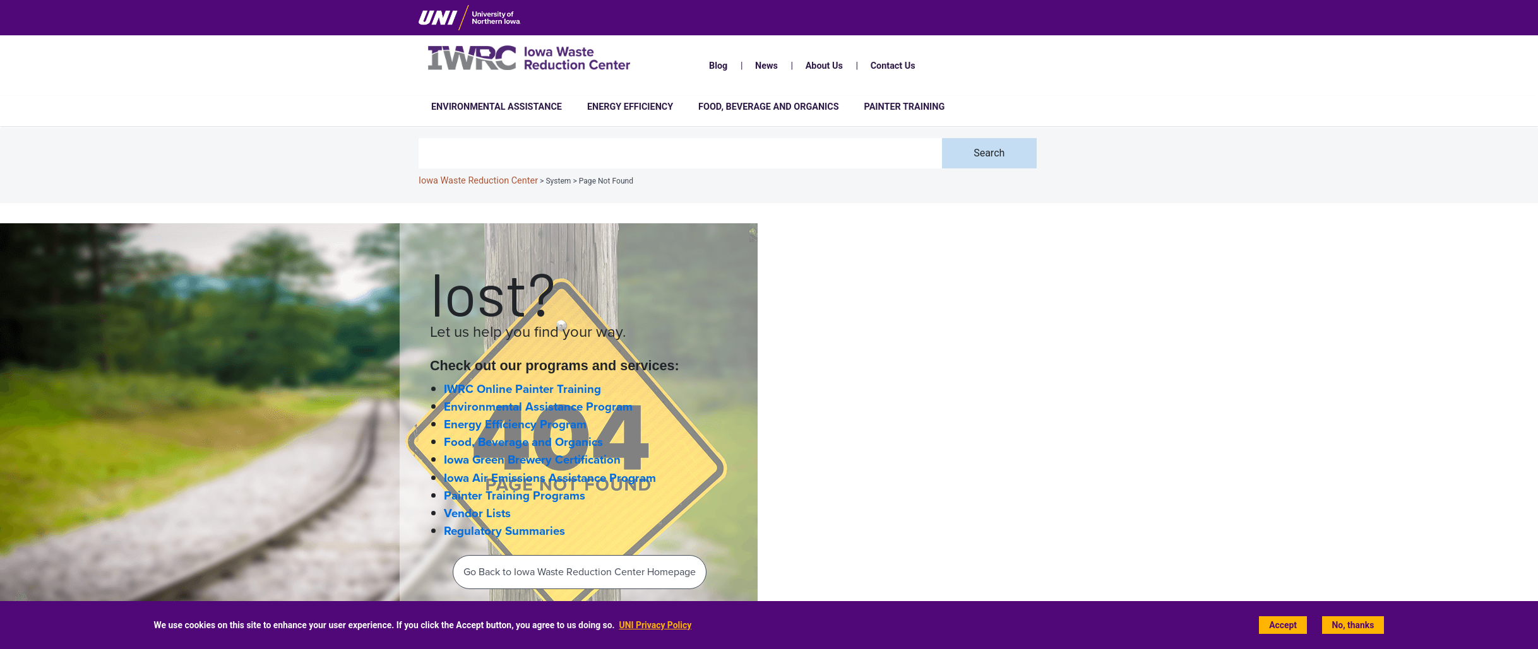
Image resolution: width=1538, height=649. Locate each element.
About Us (824, 66)
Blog (718, 66)
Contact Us (893, 66)
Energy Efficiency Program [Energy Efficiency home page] (515, 424)
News (766, 66)
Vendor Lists (477, 513)
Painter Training (904, 107)
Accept (1283, 625)
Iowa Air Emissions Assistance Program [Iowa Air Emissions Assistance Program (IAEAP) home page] (550, 478)
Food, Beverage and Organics (768, 107)
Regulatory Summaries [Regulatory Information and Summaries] (504, 531)
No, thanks (1353, 625)
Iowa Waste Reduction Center (478, 180)
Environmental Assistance (496, 107)
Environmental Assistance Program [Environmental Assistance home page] (538, 407)
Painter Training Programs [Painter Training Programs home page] (514, 496)
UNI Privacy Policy (655, 625)
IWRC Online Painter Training (522, 389)
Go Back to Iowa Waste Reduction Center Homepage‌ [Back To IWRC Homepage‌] (579, 571)
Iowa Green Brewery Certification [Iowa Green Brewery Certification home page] (532, 460)
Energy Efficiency (630, 107)
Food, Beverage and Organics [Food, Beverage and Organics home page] (523, 442)
